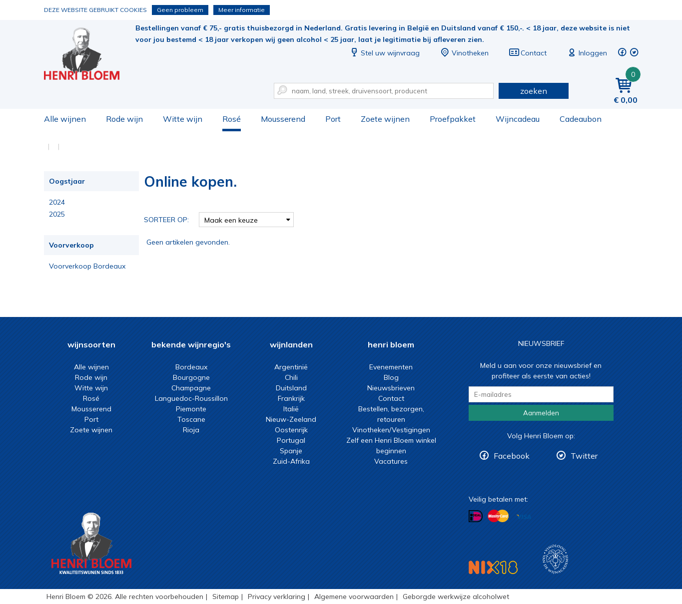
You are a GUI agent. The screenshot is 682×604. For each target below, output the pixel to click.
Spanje (291, 450)
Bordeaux (191, 366)
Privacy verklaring (276, 596)
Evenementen (391, 366)
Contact (528, 52)
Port (333, 119)
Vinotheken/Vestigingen (391, 429)
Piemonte (191, 408)
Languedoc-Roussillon (191, 398)
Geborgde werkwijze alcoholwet (456, 596)
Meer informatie (241, 9)
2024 (57, 202)
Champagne (191, 387)
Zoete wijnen (385, 119)
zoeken (533, 91)
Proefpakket (453, 119)
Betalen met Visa (523, 517)
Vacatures (391, 461)
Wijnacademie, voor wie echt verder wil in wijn (555, 559)
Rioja (191, 429)
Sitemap (225, 596)
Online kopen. (88, 55)
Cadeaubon (581, 119)
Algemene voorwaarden (354, 596)
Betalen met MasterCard (498, 516)
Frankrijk (291, 398)
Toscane (191, 419)
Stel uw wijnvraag (384, 52)
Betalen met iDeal (476, 516)
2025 (57, 214)
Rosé (231, 119)
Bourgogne (191, 377)
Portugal (291, 440)
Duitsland (291, 387)
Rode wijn (124, 119)
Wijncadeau (518, 119)
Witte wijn (182, 119)
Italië (291, 408)
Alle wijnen (65, 119)
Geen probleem (180, 9)
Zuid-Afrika (291, 461)
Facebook (512, 456)
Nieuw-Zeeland (291, 419)
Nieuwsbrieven (391, 387)
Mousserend (283, 119)
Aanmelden (541, 413)
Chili (291, 377)
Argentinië (291, 366)
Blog (391, 377)
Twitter (584, 456)
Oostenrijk (291, 429)
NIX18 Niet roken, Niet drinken (493, 567)
